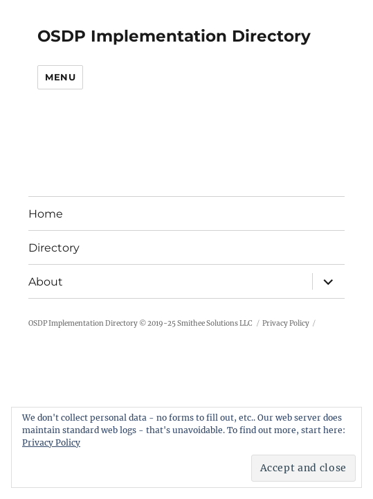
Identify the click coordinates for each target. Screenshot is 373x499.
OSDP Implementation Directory (174, 36)
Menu (60, 76)
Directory (54, 247)
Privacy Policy (285, 323)
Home (45, 213)
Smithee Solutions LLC (215, 323)
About (45, 281)
